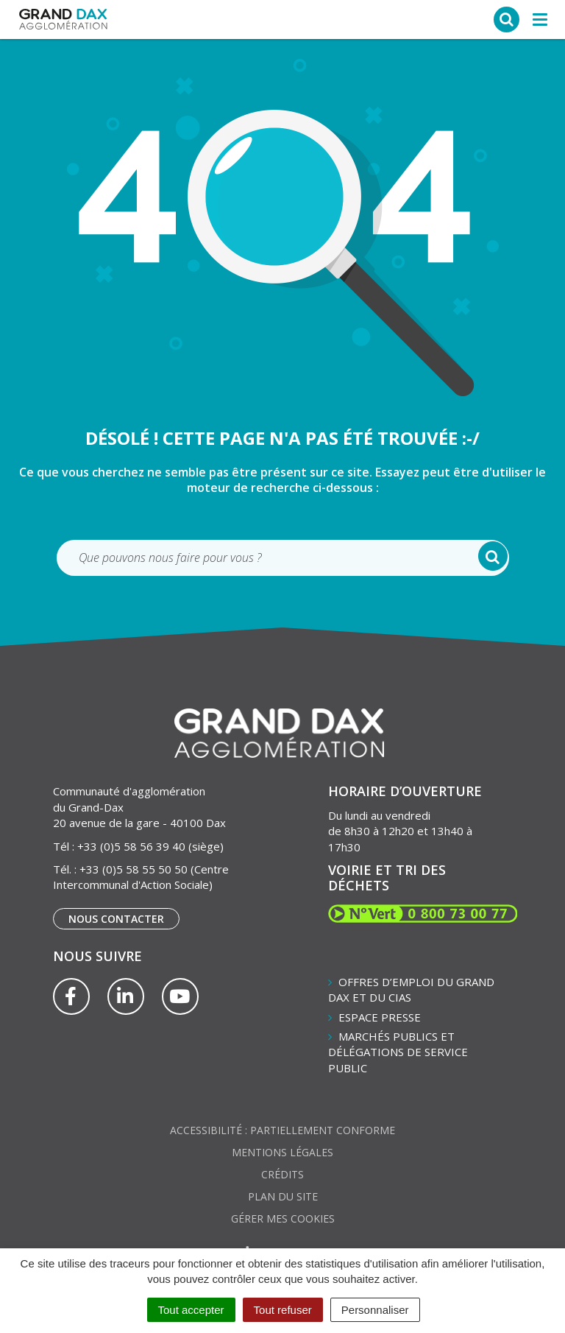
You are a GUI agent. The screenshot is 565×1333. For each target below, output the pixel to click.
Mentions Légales (282, 1152)
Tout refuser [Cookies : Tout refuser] (283, 1310)
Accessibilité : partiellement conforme (282, 1130)
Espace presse (379, 1017)
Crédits (282, 1174)
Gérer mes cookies (283, 1218)
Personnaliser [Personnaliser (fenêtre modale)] (375, 1310)
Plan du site (283, 1196)
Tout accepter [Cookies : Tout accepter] (191, 1310)
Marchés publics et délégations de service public (398, 1052)
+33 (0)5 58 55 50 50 (133, 869)
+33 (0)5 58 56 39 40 (131, 846)
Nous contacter (116, 919)
